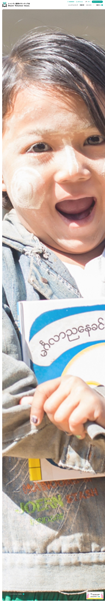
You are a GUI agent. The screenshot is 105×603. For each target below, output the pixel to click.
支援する (99, 6)
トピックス (88, 6)
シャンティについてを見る (15, 594)
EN (89, 3)
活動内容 (82, 6)
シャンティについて (73, 6)
